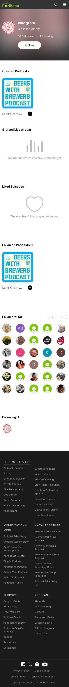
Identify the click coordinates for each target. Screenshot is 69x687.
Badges (7, 635)
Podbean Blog (42, 605)
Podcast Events (11, 615)
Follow (29, 45)
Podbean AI (9, 515)
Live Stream (9, 499)
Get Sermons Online (45, 509)
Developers (9, 646)
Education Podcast (45, 499)
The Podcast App (12, 494)
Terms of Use (52, 669)
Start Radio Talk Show (47, 484)
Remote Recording (13, 510)
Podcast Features (12, 472)
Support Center (11, 599)
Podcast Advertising (14, 536)
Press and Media (44, 615)
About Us (40, 599)
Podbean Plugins (12, 583)
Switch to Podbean (13, 578)
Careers (39, 610)
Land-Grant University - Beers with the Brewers (13, 113)
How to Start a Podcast (47, 532)
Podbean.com (45, 680)
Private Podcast (11, 488)
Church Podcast (43, 504)
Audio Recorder (11, 505)
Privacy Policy (12, 669)
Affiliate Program (43, 626)
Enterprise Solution (13, 483)
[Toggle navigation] (64, 4)
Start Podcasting (43, 479)
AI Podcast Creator (13, 556)
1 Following (45, 36)
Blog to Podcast (11, 561)
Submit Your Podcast (14, 572)
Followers (25, 36)
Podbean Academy (13, 621)
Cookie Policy (32, 669)
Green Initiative (43, 621)
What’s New (9, 605)
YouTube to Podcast (14, 567)
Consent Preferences (32, 674)
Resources (9, 640)
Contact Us (41, 631)
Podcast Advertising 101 (48, 581)
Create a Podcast (44, 468)
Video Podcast (42, 474)
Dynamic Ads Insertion (15, 542)
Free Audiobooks (44, 515)
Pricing (7, 478)
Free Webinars (11, 610)
